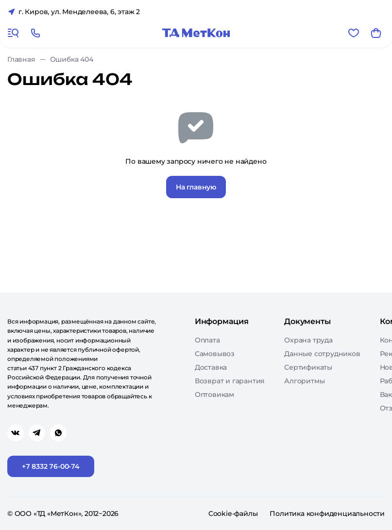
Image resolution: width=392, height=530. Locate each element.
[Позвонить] (35, 33)
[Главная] (196, 33)
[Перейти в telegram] (37, 433)
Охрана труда (308, 340)
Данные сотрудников (322, 353)
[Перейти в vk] (15, 433)
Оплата (207, 340)
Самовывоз (215, 353)
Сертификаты (308, 367)
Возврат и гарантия (230, 380)
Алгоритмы (304, 380)
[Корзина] (376, 33)
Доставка (211, 367)
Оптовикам (214, 394)
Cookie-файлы (233, 513)
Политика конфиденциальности (327, 513)
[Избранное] (353, 33)
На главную (196, 187)
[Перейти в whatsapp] (58, 433)
